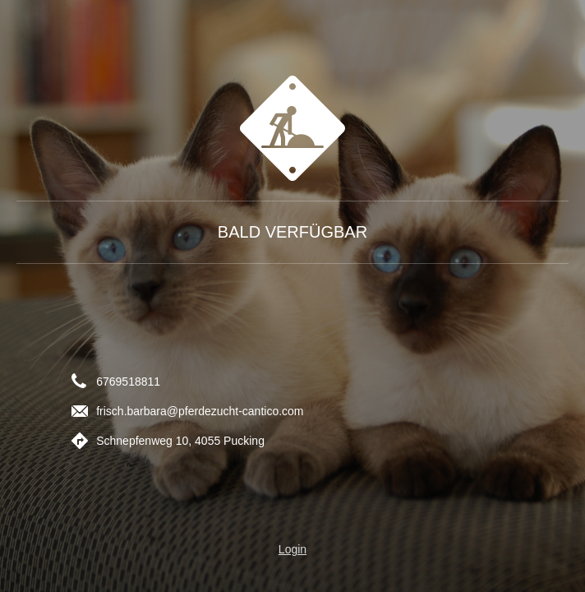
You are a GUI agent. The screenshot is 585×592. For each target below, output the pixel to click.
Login (292, 549)
